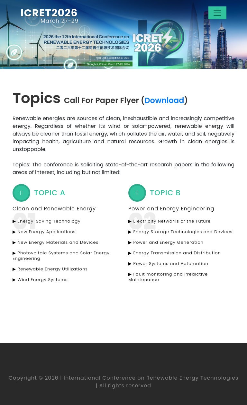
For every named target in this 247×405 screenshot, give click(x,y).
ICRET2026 (49, 13)
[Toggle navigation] (217, 12)
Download (164, 100)
